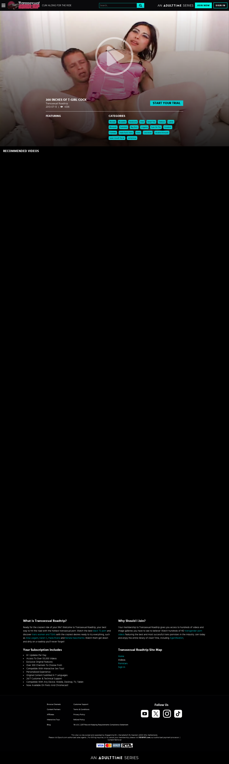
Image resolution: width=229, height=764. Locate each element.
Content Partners (53, 709)
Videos (121, 660)
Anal (142, 122)
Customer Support (80, 704)
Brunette (122, 122)
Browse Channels (54, 704)
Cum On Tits (156, 127)
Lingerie (144, 127)
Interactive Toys (53, 720)
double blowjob (161, 133)
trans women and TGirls (44, 634)
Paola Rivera (54, 638)
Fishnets (113, 133)
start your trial (166, 103)
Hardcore (133, 122)
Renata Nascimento (74, 638)
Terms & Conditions (81, 709)
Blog (49, 725)
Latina (170, 122)
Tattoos (162, 122)
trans (138, 133)
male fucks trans (126, 133)
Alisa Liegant (32, 638)
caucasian (148, 133)
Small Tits (151, 122)
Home (121, 656)
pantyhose (132, 138)
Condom (167, 127)
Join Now (203, 5)
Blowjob (113, 127)
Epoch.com (62, 737)
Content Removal (114, 740)
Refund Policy (79, 720)
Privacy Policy (79, 714)
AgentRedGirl (176, 638)
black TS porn (99, 631)
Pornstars (123, 663)
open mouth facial (117, 138)
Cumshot (123, 127)
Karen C (43, 638)
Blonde (112, 122)
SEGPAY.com (144, 737)
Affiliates (50, 714)
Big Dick (134, 127)
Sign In (220, 5)
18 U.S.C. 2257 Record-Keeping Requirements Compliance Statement (100, 725)
